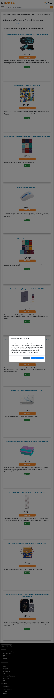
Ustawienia (26, 358)
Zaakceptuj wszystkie (37, 358)
